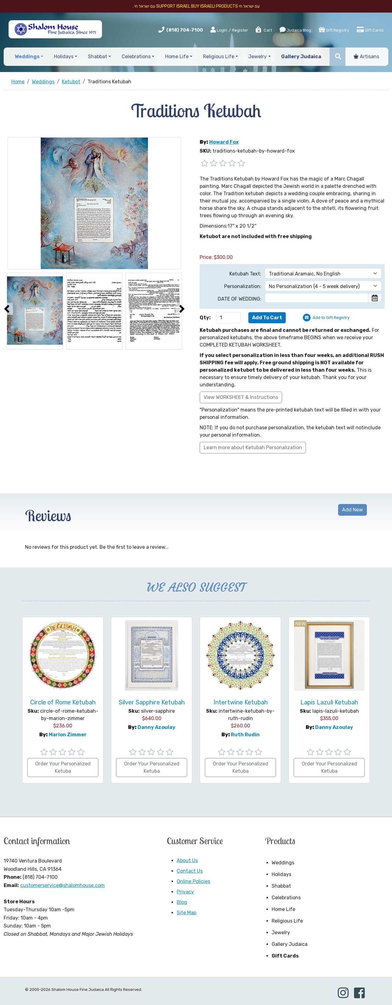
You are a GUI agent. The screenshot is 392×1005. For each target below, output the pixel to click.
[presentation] (7, 309)
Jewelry (281, 932)
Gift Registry (334, 30)
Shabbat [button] (97, 56)
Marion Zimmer (68, 735)
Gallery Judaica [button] (301, 56)
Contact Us (190, 871)
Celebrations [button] (136, 56)
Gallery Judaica (289, 944)
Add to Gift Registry (331, 317)
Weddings (283, 863)
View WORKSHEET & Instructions (241, 397)
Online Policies (193, 881)
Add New (352, 510)
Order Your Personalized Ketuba (63, 767)
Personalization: (242, 286)
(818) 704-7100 (184, 30)
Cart (263, 30)
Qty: (205, 317)
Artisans (366, 56)
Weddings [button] (27, 56)
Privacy (185, 892)
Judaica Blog (295, 30)
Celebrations (286, 898)
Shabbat (281, 886)
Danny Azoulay (156, 727)
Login (218, 30)
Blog (182, 902)
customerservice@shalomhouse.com (62, 885)
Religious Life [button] (218, 56)
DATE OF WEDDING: (239, 299)
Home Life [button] (177, 56)
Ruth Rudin (245, 735)
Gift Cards (370, 30)
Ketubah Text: (245, 274)
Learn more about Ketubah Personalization (253, 447)
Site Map (186, 913)
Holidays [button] (64, 56)
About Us (187, 860)
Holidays (281, 874)
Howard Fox (224, 142)
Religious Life (287, 921)
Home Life (283, 909)
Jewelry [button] (257, 56)
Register (240, 30)
